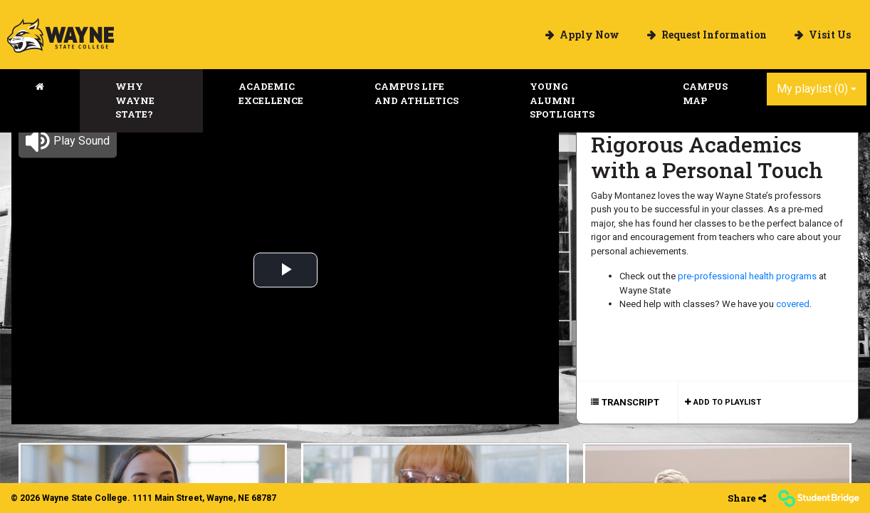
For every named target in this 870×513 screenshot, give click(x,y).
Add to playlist (726, 401)
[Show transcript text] (632, 402)
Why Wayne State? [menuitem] (134, 100)
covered (792, 304)
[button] (68, 140)
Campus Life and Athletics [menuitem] (416, 93)
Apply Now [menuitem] (588, 34)
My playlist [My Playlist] (812, 89)
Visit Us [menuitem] (829, 34)
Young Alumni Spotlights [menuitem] (562, 100)
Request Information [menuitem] (713, 34)
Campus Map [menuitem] (705, 93)
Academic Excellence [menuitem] (271, 93)
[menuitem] (60, 35)
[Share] (746, 498)
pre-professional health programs (747, 276)
